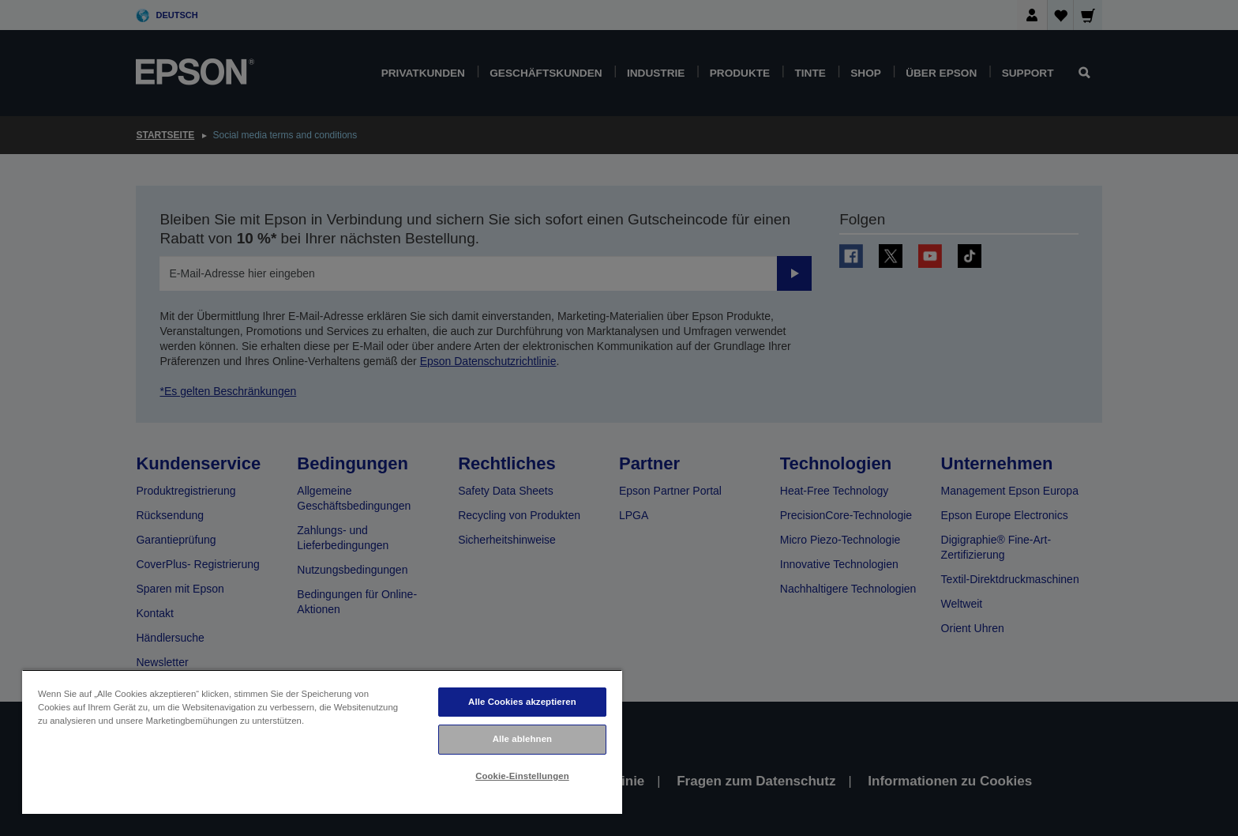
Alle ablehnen (522, 739)
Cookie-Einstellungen (522, 776)
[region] (322, 741)
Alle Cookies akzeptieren (522, 701)
